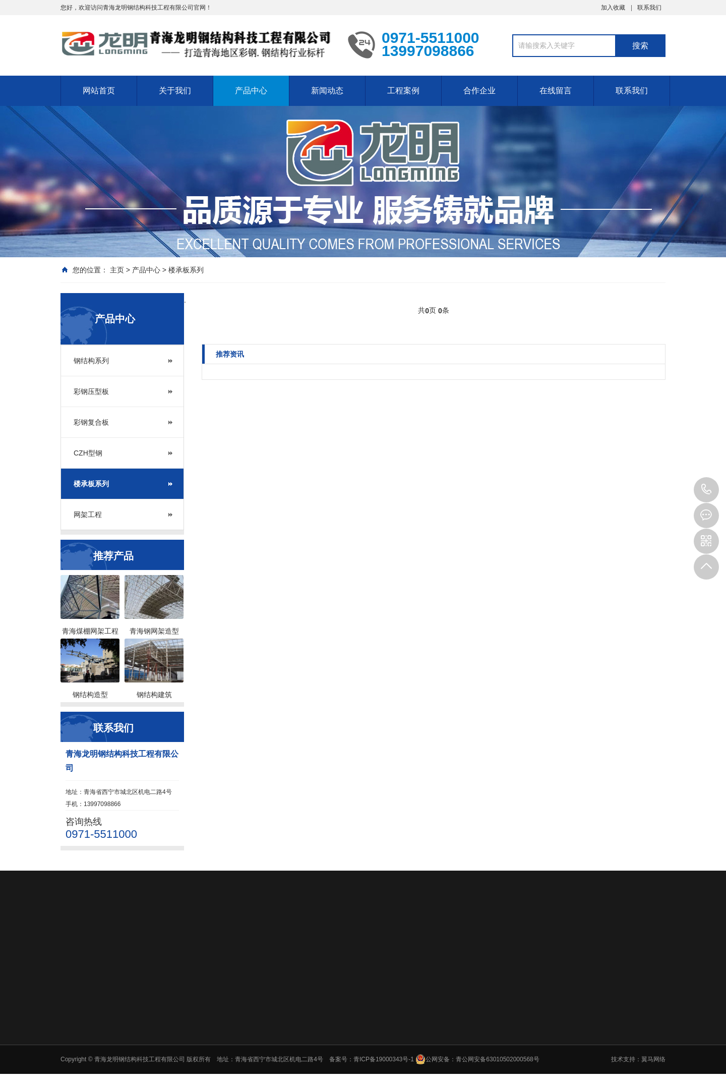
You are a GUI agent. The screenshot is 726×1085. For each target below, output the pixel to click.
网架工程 (88, 514)
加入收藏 (613, 7)
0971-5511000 (706, 489)
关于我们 (175, 90)
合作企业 (479, 90)
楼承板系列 (186, 270)
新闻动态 (327, 90)
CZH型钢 (88, 453)
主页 (117, 270)
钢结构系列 (91, 361)
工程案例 (403, 90)
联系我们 (649, 7)
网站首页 (99, 90)
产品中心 (251, 90)
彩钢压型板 (91, 391)
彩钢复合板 (91, 422)
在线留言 (555, 90)
